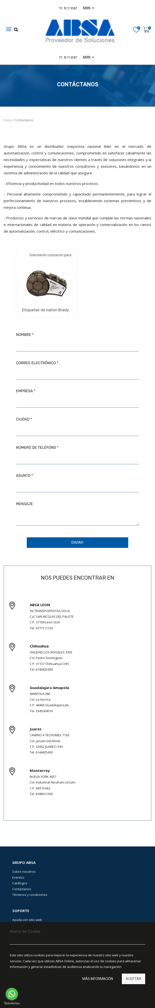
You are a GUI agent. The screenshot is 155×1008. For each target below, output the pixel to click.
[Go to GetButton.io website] (12, 1003)
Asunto (23, 475)
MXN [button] (87, 57)
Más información (97, 979)
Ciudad (22, 419)
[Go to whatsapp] (12, 994)
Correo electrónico (36, 363)
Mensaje (24, 504)
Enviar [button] (77, 542)
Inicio (7, 120)
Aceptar (133, 979)
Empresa (24, 391)
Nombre (23, 334)
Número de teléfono (36, 447)
